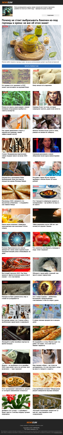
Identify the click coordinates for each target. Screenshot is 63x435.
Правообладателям (58, 432)
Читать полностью (31, 66)
